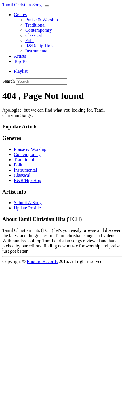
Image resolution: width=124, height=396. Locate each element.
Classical (33, 35)
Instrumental (37, 50)
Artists (20, 56)
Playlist (21, 71)
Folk (29, 40)
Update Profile (27, 207)
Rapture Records (42, 261)
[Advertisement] (62, 331)
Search (8, 81)
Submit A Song (28, 202)
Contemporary (38, 30)
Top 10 (20, 61)
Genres (20, 14)
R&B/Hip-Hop (39, 45)
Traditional (35, 24)
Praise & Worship (41, 19)
